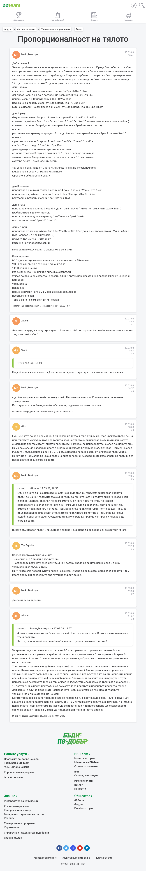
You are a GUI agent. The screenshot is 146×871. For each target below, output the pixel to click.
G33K (24, 349)
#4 (132, 430)
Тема (79, 29)
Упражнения (12, 827)
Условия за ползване (45, 857)
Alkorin (24, 320)
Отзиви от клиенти (86, 766)
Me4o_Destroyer (29, 54)
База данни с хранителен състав (24, 814)
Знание (9, 796)
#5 (132, 479)
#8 (132, 619)
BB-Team (81, 754)
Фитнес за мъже (26, 29)
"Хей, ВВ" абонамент (16, 766)
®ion (23, 426)
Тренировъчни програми (19, 823)
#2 (132, 353)
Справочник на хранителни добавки (26, 832)
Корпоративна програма (19, 772)
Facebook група (83, 808)
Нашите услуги (15, 754)
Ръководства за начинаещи (21, 800)
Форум (7, 29)
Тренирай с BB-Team (16, 762)
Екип (77, 771)
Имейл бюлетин (84, 780)
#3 (132, 391)
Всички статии (13, 837)
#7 (132, 594)
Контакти (80, 788)
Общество (82, 796)
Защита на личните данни (76, 857)
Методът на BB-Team (87, 762)
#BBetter (79, 800)
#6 (132, 549)
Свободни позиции (86, 775)
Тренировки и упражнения (55, 29)
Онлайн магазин (14, 777)
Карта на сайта (104, 857)
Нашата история (84, 758)
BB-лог (78, 784)
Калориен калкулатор (17, 810)
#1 (132, 324)
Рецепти (9, 818)
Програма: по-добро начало (21, 759)
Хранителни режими (17, 806)
